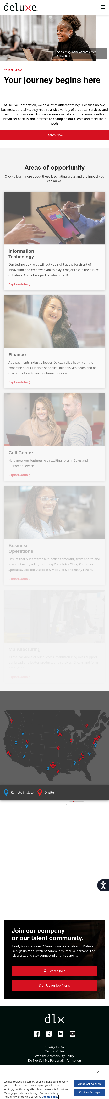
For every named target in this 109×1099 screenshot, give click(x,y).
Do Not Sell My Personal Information (54, 1060)
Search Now (54, 135)
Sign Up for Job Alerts (54, 985)
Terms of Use (54, 1051)
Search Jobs (54, 971)
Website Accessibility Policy (54, 1056)
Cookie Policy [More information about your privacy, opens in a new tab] (50, 1096)
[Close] (98, 1071)
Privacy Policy (54, 1047)
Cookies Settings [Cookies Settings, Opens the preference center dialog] (89, 1092)
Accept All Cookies (89, 1083)
